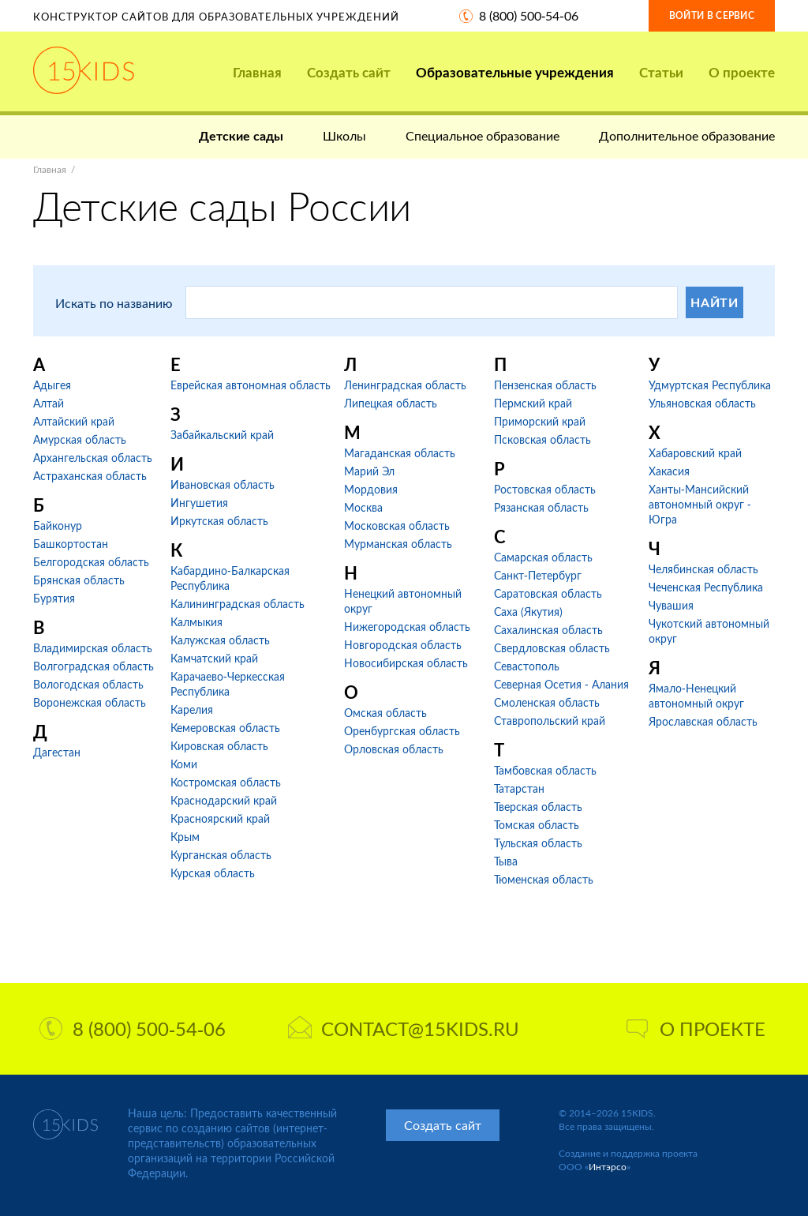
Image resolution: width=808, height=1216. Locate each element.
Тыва (506, 861)
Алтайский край (73, 421)
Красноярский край (220, 818)
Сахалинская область (548, 629)
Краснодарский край (223, 800)
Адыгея (52, 385)
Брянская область (79, 580)
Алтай (48, 403)
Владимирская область (92, 648)
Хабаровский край (695, 453)
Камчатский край (214, 658)
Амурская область (79, 439)
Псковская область (542, 439)
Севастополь (526, 666)
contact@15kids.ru (403, 1028)
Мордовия (371, 489)
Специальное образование (482, 135)
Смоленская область (547, 702)
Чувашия (671, 605)
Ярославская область (703, 721)
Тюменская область (543, 879)
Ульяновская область (702, 403)
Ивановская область (222, 484)
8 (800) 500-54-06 (528, 15)
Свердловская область (552, 648)
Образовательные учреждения (515, 72)
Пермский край (533, 403)
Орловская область (393, 749)
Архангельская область (92, 457)
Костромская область (225, 782)
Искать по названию (114, 302)
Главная (257, 72)
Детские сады (241, 135)
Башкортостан (70, 543)
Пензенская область (545, 385)
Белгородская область (91, 562)
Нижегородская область (407, 626)
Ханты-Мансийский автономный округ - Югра (700, 504)
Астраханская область (90, 475)
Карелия (191, 709)
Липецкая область (390, 403)
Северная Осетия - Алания (561, 684)
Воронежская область (89, 702)
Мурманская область (398, 543)
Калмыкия (196, 622)
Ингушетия (199, 502)
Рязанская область (541, 507)
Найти (714, 302)
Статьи (661, 72)
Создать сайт (349, 72)
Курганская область (220, 854)
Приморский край (539, 421)
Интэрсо (608, 1167)
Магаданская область (399, 453)
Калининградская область (237, 603)
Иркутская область (219, 520)
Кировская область (219, 745)
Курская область (212, 873)
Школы (344, 135)
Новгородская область (403, 644)
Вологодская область (88, 684)
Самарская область (543, 557)
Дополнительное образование (687, 135)
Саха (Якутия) (528, 611)
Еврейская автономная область (250, 385)
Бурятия (54, 598)
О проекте (742, 72)
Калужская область (220, 640)
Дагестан (56, 752)
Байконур (57, 525)
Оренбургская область (402, 730)
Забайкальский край (222, 434)
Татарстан (519, 788)
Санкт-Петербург (538, 575)
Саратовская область (548, 593)
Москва (363, 507)
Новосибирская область (406, 663)
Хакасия (669, 471)
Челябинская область (703, 569)
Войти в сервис (711, 15)
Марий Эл (369, 471)
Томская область (536, 824)
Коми (183, 764)
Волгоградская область (93, 666)
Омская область (385, 712)
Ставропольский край (549, 720)
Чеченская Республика (706, 587)
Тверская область (538, 806)
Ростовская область (545, 489)
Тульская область (538, 843)
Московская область (397, 525)
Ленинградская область (405, 385)
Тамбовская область (545, 770)
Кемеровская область (225, 727)
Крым (185, 836)
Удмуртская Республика (710, 385)
